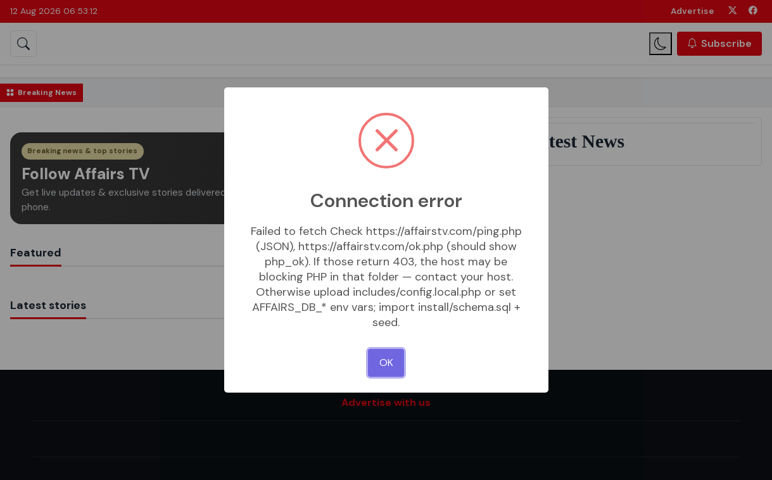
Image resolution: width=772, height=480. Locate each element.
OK (386, 362)
